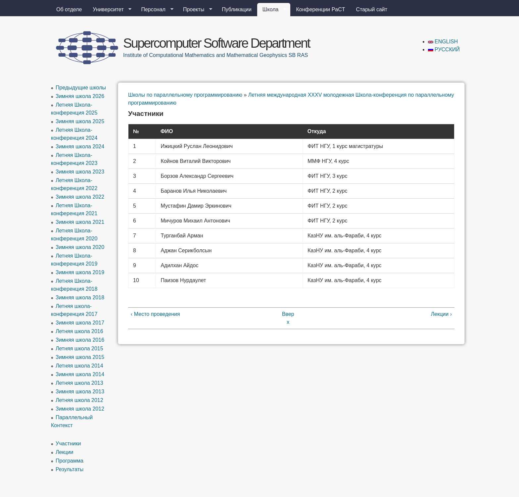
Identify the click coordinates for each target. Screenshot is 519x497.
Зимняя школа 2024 (80, 146)
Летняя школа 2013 (79, 383)
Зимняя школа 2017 (80, 322)
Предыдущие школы (81, 87)
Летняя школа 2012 (79, 400)
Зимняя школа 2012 (80, 409)
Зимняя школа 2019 (80, 272)
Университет (109, 10)
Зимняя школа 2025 (80, 121)
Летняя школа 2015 (79, 348)
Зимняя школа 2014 (80, 374)
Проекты (195, 10)
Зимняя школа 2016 (80, 340)
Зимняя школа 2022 (80, 197)
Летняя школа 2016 (79, 331)
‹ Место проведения (155, 314)
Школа (272, 10)
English (443, 41)
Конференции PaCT (320, 9)
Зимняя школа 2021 (80, 222)
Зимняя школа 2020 (80, 247)
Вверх (288, 318)
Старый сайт (372, 9)
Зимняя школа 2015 (80, 357)
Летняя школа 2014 (79, 366)
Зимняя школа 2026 (80, 96)
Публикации (237, 9)
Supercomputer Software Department (216, 43)
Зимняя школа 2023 (80, 171)
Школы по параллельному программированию (185, 95)
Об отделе (69, 9)
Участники (68, 443)
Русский (444, 49)
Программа (69, 461)
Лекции (64, 452)
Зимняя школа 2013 (80, 391)
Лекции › (441, 314)
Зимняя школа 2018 (80, 297)
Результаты (69, 469)
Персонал (154, 10)
